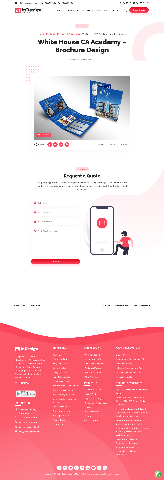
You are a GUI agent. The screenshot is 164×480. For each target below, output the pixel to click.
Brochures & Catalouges (68, 34)
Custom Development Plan (129, 372)
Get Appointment (61, 415)
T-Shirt (87, 407)
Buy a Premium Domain (64, 390)
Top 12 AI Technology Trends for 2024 (131, 391)
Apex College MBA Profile (30, 305)
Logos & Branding (92, 398)
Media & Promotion (93, 372)
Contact (116, 10)
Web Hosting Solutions (63, 394)
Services (102, 10)
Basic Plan (121, 354)
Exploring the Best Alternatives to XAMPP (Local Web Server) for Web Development (132, 431)
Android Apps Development (66, 385)
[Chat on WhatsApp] (158, 477)
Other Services (91, 377)
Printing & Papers (92, 368)
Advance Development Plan (129, 368)
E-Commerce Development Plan (131, 359)
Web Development (93, 354)
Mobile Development (94, 363)
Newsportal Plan (124, 363)
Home (59, 10)
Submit (55, 261)
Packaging (89, 416)
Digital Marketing (61, 359)
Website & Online (92, 389)
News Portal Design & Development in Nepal (126, 441)
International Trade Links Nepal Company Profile (124, 305)
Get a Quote (139, 10)
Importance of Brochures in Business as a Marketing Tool (130, 422)
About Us (72, 10)
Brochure (75, 60)
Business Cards (91, 411)
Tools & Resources (61, 377)
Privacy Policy (59, 420)
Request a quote (124, 377)
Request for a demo (62, 406)
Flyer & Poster (91, 394)
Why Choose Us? (61, 363)
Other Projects (91, 420)
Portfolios (50, 34)
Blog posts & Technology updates (64, 401)
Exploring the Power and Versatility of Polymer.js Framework (127, 451)
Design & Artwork (92, 359)
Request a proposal (62, 411)
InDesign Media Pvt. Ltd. (77, 474)
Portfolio (87, 10)
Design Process (60, 372)
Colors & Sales (59, 368)
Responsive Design (62, 381)
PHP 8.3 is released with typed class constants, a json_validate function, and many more (131, 412)
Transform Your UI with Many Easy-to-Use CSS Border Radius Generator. (131, 401)
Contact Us (58, 424)
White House (86, 60)
